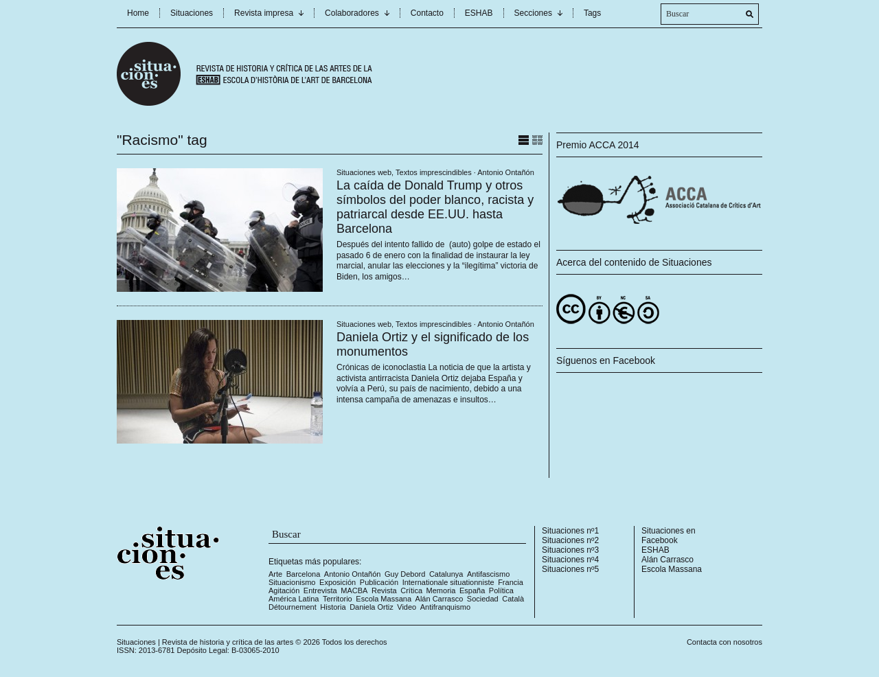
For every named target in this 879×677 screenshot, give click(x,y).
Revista (384, 590)
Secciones (533, 13)
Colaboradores (352, 13)
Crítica (411, 590)
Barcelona (303, 574)
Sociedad (483, 599)
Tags (592, 13)
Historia (332, 607)
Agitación (284, 590)
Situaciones (191, 13)
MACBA (354, 590)
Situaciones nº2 (570, 540)
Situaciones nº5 (570, 569)
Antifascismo (488, 574)
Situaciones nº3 (570, 550)
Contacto (427, 13)
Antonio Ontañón (505, 172)
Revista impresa (263, 13)
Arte (275, 574)
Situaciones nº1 (570, 531)
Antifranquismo (445, 607)
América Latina (294, 599)
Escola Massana (383, 599)
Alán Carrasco (439, 599)
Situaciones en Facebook (668, 535)
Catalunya (446, 574)
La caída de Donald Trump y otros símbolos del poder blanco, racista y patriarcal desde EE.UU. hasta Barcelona (435, 207)
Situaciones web (363, 172)
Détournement (293, 607)
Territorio (337, 599)
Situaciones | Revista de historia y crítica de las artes (205, 642)
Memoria (441, 590)
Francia (510, 582)
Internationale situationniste (448, 582)
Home (138, 13)
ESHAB (479, 13)
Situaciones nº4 (570, 559)
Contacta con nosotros (724, 642)
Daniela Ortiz (371, 607)
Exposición (337, 582)
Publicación (379, 582)
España (472, 590)
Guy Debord (405, 574)
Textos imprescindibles (434, 172)
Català (513, 599)
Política (501, 590)
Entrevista (320, 590)
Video (406, 607)
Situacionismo (292, 582)
